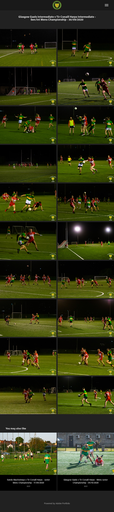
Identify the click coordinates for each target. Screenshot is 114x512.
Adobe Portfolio (63, 503)
